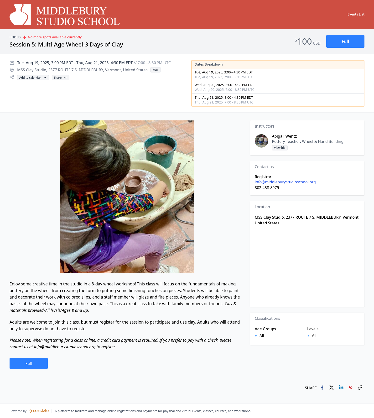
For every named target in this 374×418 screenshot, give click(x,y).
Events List (356, 14)
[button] (345, 41)
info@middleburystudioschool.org (285, 182)
